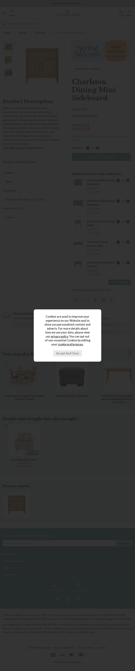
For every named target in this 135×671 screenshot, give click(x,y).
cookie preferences (70, 344)
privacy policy (59, 336)
